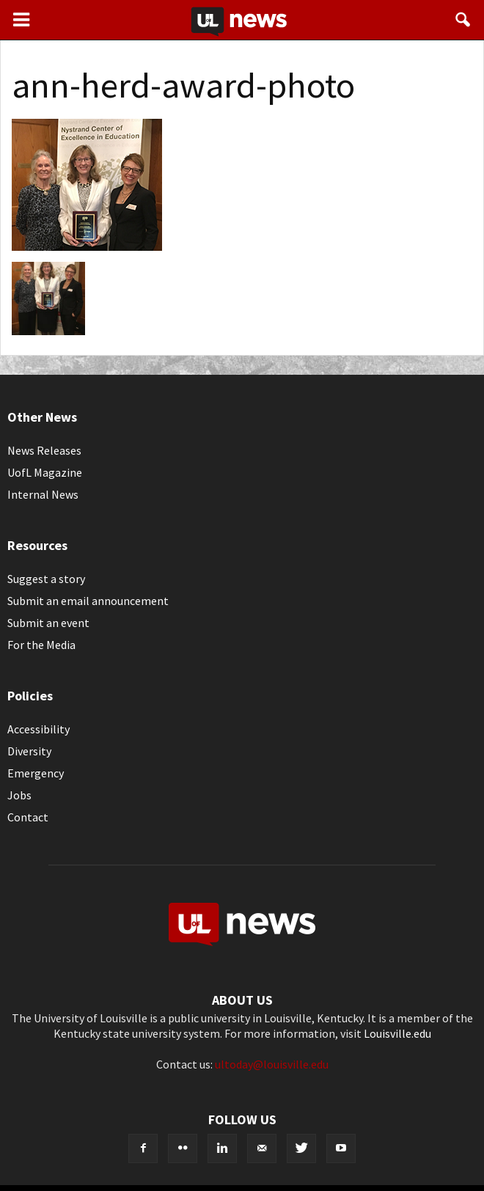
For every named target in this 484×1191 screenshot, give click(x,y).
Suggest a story (46, 578)
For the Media (41, 644)
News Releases (44, 450)
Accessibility (38, 729)
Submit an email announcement (88, 600)
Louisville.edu (397, 1033)
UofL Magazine (44, 472)
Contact (27, 817)
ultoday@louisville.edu (272, 1064)
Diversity (29, 751)
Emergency (35, 773)
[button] (463, 20)
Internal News (42, 494)
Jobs (19, 795)
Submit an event (48, 622)
